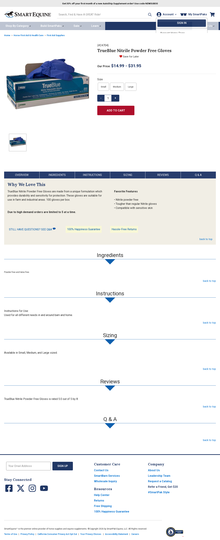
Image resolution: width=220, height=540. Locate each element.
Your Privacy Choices (90, 533)
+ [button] (115, 97)
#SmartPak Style (159, 491)
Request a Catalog (160, 480)
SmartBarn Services (107, 475)
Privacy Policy (27, 533)
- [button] (100, 97)
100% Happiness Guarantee (83, 228)
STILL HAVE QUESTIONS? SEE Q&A (32, 228)
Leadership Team (159, 475)
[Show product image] (48, 86)
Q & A (198, 174)
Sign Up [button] (62, 465)
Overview (22, 174)
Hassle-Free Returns (124, 228)
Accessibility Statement (116, 533)
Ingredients (57, 174)
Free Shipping (103, 505)
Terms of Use (10, 533)
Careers (135, 533)
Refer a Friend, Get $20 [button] (163, 486)
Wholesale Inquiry (105, 480)
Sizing (127, 174)
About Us (154, 469)
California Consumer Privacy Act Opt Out (57, 533)
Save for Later (131, 55)
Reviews (163, 174)
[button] (145, 14)
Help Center (101, 494)
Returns (99, 499)
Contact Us (101, 469)
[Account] (165, 14)
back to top (205, 238)
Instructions (92, 174)
